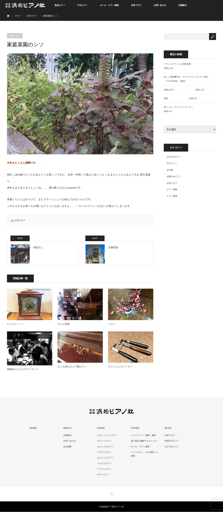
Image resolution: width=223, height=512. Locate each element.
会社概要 (67, 447)
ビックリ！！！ (15, 325)
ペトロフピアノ (104, 464)
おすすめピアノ (174, 157)
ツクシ (111, 325)
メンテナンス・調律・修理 (143, 436)
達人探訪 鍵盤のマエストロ (143, 442)
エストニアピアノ (105, 458)
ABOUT (67, 429)
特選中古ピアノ (174, 176)
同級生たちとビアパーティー (23, 370)
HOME (32, 429)
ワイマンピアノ (104, 453)
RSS (111, 493)
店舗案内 (182, 5)
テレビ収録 (63, 325)
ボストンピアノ (104, 442)
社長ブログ (136, 5)
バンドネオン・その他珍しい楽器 (145, 455)
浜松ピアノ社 (117, 507)
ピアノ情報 (172, 189)
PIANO (100, 429)
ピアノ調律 (172, 196)
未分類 (170, 170)
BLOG (167, 429)
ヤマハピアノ (103, 475)
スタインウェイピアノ (107, 436)
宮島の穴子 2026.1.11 (184, 90)
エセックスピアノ (105, 447)
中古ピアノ (82, 5)
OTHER (134, 429)
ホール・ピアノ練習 (109, 5)
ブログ (17, 16)
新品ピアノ (60, 5)
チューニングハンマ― (120, 368)
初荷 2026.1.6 (180, 98)
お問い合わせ (160, 5)
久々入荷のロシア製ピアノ (72, 368)
